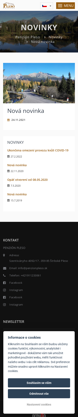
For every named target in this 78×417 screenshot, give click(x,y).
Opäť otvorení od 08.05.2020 (27, 180)
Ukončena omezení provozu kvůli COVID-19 (37, 150)
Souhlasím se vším (39, 383)
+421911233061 (31, 275)
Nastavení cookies (39, 404)
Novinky (56, 37)
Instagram (16, 290)
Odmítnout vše (39, 393)
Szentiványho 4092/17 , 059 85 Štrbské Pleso (38, 261)
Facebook (15, 283)
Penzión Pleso (27, 37)
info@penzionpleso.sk (32, 268)
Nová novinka (17, 165)
